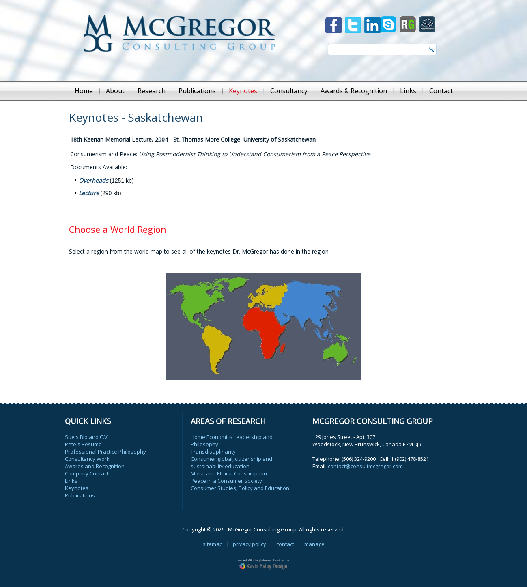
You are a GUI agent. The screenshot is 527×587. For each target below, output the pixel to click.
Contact (441, 90)
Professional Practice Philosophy (105, 451)
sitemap (213, 544)
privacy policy (249, 544)
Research (152, 90)
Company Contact (86, 473)
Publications (197, 90)
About (115, 90)
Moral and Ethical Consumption (229, 473)
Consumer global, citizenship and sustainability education (231, 462)
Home (84, 90)
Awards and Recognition (95, 466)
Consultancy (289, 90)
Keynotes (243, 90)
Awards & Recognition (354, 90)
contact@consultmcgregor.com (365, 466)
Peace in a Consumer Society (226, 480)
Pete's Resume (83, 444)
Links (408, 90)
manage (314, 544)
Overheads (93, 180)
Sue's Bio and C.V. (87, 437)
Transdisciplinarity (213, 451)
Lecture (89, 193)
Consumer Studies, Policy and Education (240, 488)
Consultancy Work (87, 458)
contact (285, 544)
